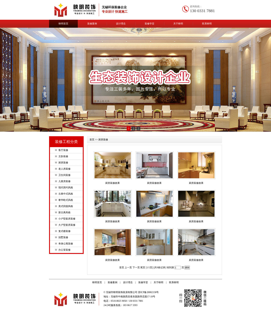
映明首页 (63, 23)
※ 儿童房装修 (63, 181)
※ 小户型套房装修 (65, 218)
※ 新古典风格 (63, 212)
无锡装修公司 (13, 312)
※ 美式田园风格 (64, 206)
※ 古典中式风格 (64, 193)
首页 (92, 139)
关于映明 (178, 23)
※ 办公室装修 (63, 250)
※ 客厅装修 (61, 150)
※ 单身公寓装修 (64, 243)
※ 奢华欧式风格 (64, 200)
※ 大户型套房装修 (65, 225)
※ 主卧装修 (61, 156)
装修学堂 (149, 23)
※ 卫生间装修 (63, 175)
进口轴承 (8, 312)
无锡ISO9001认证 (3, 312)
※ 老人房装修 (63, 169)
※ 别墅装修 (61, 237)
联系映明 (207, 23)
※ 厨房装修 (61, 162)
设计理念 (121, 23)
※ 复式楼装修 (63, 231)
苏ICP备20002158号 (148, 292)
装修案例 (92, 23)
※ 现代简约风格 (64, 187)
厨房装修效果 (112, 183)
